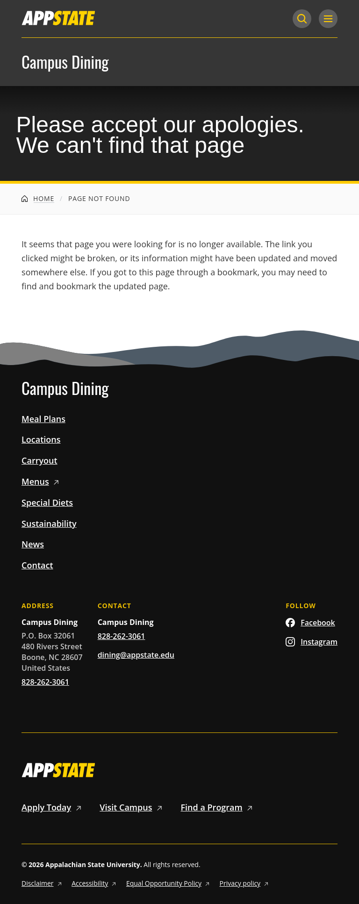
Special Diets (47, 502)
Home (38, 198)
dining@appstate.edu (136, 655)
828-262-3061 (45, 682)
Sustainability (49, 523)
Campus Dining (65, 62)
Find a (218, 807)
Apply (53, 807)
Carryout (39, 460)
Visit (132, 807)
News (33, 544)
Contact (37, 565)
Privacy (245, 883)
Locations (41, 439)
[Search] (302, 18)
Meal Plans (43, 418)
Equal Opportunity (169, 883)
